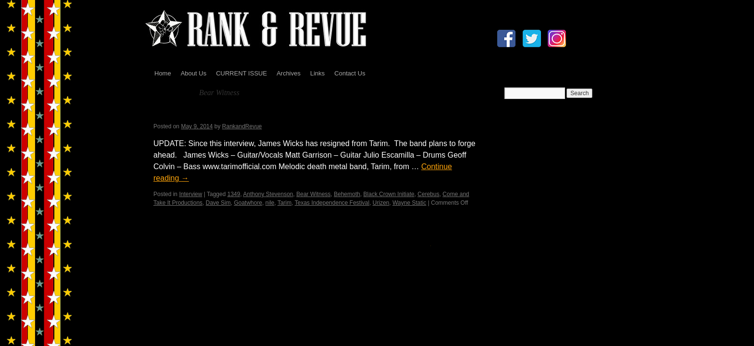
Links (317, 73)
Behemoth (347, 194)
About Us (193, 73)
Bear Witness (313, 194)
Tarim (284, 202)
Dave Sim (218, 202)
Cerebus (428, 194)
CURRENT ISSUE (241, 73)
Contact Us (349, 73)
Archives (288, 73)
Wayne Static (409, 202)
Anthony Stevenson (268, 194)
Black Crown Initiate (389, 194)
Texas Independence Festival (332, 202)
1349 (233, 194)
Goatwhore (248, 202)
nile (270, 202)
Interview (190, 194)
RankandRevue (242, 126)
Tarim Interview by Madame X (223, 114)
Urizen (381, 202)
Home (162, 73)
